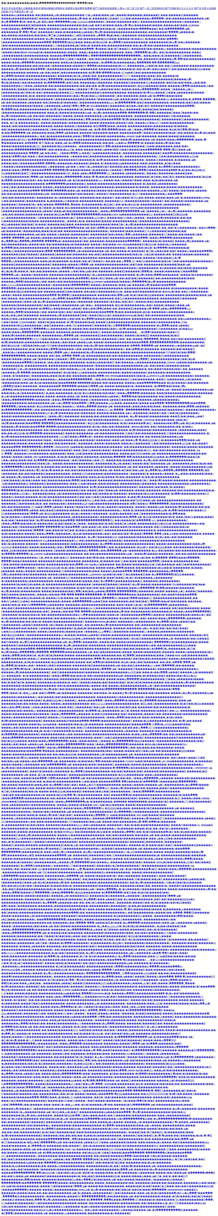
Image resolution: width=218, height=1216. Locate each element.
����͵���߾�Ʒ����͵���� (131, 527)
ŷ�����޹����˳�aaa (110, 109)
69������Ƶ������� (134, 537)
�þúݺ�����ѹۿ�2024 (15, 848)
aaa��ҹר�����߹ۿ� (129, 143)
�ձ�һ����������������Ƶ (114, 487)
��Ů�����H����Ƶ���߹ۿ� (186, 201)
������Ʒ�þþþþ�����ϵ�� (22, 291)
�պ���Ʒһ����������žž (179, 166)
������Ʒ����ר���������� (113, 1077)
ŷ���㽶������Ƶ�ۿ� (158, 132)
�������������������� (25, 268)
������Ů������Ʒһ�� (92, 855)
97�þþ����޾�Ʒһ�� (136, 574)
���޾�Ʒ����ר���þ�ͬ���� (94, 483)
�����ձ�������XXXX (20, 339)
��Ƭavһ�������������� (137, 298)
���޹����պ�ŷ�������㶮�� (63, 315)
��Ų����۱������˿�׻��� (58, 204)
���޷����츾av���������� (107, 872)
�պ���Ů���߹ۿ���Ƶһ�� (176, 621)
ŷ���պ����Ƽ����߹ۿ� (94, 406)
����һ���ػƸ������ (19, 561)
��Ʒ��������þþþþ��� (145, 457)
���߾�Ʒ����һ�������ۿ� (111, 136)
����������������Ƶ (177, 530)
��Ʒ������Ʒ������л (192, 547)
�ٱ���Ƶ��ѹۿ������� (120, 163)
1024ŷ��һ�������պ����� (142, 18)
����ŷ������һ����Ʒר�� (111, 122)
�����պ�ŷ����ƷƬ (147, 818)
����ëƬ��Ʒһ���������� (43, 1003)
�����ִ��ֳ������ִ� (18, 1172)
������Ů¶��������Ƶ (137, 669)
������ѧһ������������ (63, 1070)
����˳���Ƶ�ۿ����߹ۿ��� (37, 724)
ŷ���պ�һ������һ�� (127, 788)
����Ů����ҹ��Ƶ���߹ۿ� (167, 1128)
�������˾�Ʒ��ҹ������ (112, 1073)
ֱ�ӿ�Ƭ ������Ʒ (42, 32)
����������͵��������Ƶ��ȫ (111, 798)
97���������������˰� (188, 433)
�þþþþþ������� (57, 513)
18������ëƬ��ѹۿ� (89, 707)
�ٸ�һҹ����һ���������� (103, 1206)
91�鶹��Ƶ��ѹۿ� (33, 345)
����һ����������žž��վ (58, 96)
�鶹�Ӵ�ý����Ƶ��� (97, 1172)
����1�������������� (142, 352)
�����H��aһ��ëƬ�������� (106, 791)
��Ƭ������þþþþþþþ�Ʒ (177, 899)
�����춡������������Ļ (63, 423)
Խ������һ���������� (134, 325)
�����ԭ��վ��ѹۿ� (113, 295)
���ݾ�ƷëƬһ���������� (100, 784)
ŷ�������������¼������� (71, 69)
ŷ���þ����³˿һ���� (94, 741)
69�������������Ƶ (170, 727)
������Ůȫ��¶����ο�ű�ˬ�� (24, 503)
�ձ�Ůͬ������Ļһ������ (134, 1172)
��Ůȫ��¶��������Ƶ (193, 564)
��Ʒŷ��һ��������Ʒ (188, 339)
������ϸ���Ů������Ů (93, 764)
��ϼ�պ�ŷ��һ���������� (156, 45)
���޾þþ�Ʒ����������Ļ (80, 62)
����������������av (101, 510)
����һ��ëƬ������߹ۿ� (151, 463)
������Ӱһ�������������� (86, 916)
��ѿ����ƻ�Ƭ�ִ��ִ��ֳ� (133, 520)
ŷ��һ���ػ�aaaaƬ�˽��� (65, 149)
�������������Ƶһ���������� (173, 737)
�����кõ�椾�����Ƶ (132, 768)
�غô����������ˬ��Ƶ (91, 795)
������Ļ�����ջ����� (105, 457)
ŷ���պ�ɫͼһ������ (63, 416)
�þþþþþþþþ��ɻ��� (117, 808)
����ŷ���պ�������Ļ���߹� (181, 139)
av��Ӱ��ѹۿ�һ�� (84, 271)
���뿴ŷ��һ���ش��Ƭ (187, 416)
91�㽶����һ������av (39, 379)
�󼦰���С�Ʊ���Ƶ (13, 1000)
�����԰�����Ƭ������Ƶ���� (98, 132)
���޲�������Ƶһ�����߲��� (128, 724)
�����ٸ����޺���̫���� (62, 447)
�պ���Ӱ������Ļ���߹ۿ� (140, 956)
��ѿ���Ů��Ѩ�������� (66, 72)
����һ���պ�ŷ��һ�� (162, 143)
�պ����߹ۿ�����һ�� (60, 902)
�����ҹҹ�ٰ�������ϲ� (172, 99)
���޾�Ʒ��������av (62, 1023)
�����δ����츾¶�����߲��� (66, 720)
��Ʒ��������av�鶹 (17, 855)
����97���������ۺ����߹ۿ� (66, 1189)
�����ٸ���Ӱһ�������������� (175, 788)
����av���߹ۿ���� (195, 798)
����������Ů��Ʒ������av (52, 618)
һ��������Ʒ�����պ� (171, 79)
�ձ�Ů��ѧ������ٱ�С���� (72, 109)
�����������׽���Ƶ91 (183, 1189)
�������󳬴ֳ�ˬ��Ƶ (15, 32)
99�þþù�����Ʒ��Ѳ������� (24, 574)
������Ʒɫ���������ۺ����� (111, 731)
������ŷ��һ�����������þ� (188, 490)
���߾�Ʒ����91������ (49, 771)
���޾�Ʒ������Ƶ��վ (58, 591)
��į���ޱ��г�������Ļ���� (133, 166)
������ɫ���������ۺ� (71, 652)
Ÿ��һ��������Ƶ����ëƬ (192, 261)
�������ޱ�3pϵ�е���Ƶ (113, 463)
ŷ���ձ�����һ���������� (25, 737)
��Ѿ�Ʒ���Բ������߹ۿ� (26, 1087)
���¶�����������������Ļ (116, 55)
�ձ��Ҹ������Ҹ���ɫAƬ (160, 332)
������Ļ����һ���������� (140, 764)
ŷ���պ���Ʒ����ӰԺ (17, 892)
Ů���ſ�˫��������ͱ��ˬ (180, 561)
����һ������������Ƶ (105, 247)
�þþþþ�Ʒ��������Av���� (149, 936)
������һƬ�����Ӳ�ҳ (18, 204)
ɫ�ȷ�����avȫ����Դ (73, 89)
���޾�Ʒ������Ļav (66, 1090)
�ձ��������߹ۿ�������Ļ (166, 604)
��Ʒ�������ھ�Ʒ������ (67, 244)
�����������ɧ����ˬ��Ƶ (76, 581)
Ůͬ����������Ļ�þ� (18, 96)
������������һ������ (68, 584)
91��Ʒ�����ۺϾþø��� (104, 403)
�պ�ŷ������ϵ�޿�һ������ (72, 413)
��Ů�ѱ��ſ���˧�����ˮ (20, 544)
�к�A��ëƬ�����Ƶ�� (18, 520)
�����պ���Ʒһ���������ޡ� (153, 170)
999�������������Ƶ (174, 503)
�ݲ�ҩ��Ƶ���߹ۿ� (164, 180)
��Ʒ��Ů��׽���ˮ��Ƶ (127, 771)
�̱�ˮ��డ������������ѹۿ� (25, 194)
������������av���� (21, 973)
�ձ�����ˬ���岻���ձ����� (176, 557)
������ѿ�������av (19, 697)
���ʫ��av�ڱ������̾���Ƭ (23, 393)
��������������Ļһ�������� (29, 1043)
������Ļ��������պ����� (126, 79)
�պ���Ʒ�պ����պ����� (22, 241)
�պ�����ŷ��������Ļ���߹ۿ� (165, 700)
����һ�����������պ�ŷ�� (63, 18)
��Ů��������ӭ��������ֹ (158, 625)
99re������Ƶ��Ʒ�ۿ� (188, 584)
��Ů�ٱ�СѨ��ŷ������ (19, 1118)
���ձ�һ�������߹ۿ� (137, 139)
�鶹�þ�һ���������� (196, 1077)
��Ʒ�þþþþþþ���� (14, 741)
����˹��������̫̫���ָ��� (34, 295)
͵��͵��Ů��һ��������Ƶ (21, 1132)
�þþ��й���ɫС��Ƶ (132, 618)
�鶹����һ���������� (67, 389)
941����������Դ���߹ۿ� (22, 176)
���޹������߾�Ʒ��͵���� (52, 322)
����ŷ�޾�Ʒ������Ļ (66, 247)
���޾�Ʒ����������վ (134, 642)
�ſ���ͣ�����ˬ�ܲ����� (19, 143)
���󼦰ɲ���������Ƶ (161, 774)
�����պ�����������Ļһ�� (89, 547)
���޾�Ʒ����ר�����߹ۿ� (19, 28)
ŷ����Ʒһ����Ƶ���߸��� (21, 1199)
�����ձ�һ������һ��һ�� (169, 217)
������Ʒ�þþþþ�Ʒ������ (149, 493)
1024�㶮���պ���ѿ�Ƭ (76, 436)
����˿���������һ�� (114, 1183)
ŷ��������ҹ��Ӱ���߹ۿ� (32, 926)
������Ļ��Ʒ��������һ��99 (71, 946)
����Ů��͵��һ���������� (154, 1000)
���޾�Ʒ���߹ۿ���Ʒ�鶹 (101, 149)
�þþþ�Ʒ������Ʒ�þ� (159, 517)
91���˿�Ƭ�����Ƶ (15, 375)
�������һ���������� (169, 372)
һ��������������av (20, 136)
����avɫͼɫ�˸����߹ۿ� (62, 598)
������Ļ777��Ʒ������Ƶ (190, 801)
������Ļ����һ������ (99, 443)
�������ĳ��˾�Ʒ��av (175, 426)
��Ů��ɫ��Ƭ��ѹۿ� (120, 1033)
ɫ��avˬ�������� (99, 305)
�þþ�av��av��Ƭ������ (20, 315)
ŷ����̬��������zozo (96, 102)
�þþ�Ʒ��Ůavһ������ (97, 96)
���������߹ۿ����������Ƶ (165, 204)
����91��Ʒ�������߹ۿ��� (149, 761)
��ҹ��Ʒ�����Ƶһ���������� (44, 473)
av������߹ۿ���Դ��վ (61, 106)
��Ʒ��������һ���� (152, 1196)
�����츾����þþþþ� (52, 969)
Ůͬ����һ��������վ (71, 550)
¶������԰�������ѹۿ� (108, 99)
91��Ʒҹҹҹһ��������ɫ (18, 631)
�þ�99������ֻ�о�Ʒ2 (136, 423)
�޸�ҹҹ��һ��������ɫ (102, 1210)
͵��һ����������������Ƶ (146, 447)
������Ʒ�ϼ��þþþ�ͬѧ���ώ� (23, 584)
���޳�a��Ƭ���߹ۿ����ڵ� (181, 25)
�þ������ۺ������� (153, 577)
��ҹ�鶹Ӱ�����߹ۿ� (92, 35)
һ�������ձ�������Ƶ (70, 285)
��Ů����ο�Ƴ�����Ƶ (60, 102)
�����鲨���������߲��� (72, 48)
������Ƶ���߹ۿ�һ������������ (62, 493)
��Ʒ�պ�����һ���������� (75, 268)
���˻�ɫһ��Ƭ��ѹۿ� (128, 470)
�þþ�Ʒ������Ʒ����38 (19, 207)
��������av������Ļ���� (140, 591)
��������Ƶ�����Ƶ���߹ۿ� (167, 264)
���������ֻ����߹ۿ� (36, 153)
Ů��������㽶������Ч (192, 845)
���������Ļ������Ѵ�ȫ (148, 801)
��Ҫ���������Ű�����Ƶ (100, 540)
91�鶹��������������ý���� (61, 1203)
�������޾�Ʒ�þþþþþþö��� (165, 1063)
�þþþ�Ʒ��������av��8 (133, 305)
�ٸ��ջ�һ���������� (146, 497)
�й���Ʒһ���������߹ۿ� (108, 389)
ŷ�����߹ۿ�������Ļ (128, 173)
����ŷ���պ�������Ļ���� (146, 89)
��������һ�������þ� (151, 611)
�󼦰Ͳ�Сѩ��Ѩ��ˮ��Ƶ (105, 89)
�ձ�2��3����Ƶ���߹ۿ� (108, 72)
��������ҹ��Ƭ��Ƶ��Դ (129, 601)
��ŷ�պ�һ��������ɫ (147, 882)
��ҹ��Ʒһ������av (136, 665)
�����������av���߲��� (100, 959)
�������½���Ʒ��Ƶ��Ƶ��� (137, 406)
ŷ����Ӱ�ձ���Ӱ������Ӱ (68, 943)
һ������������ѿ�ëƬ (56, 217)
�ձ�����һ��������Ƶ (45, 433)
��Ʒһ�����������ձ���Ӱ (23, 747)
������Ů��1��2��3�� (21, 588)
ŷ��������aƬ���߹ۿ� (19, 301)
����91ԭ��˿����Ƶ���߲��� (24, 778)
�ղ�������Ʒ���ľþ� (182, 457)
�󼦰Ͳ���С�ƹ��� (51, 207)
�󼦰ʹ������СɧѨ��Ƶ (104, 18)
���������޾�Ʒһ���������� (100, 92)
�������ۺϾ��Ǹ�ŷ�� (145, 65)
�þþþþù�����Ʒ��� (152, 86)
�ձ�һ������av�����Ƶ (20, 986)
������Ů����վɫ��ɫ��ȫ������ (29, 89)
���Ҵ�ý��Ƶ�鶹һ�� (121, 707)
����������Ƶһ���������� (27, 909)
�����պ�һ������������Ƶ (26, 672)
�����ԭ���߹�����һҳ (98, 598)
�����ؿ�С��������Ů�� (66, 241)
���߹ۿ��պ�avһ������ (63, 852)
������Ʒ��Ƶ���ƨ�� (66, 768)
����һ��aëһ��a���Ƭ (64, 879)
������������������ (23, 183)
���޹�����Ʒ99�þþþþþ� (171, 214)
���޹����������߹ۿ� (169, 1010)
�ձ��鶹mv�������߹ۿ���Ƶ (60, 308)
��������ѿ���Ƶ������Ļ (147, 943)
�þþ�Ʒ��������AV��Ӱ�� (59, 318)
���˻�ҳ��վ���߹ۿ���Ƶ (160, 672)
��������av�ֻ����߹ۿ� (64, 875)
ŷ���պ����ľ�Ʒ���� (150, 129)
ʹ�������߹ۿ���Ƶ (57, 983)
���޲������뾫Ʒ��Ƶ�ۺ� (133, 375)
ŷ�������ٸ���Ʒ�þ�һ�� (42, 231)
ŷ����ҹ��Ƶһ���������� (157, 301)
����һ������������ (120, 635)
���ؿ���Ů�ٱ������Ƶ (162, 55)
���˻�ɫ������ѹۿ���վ (74, 32)
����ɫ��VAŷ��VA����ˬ (68, 59)
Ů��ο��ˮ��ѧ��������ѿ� (23, 795)
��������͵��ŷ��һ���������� (114, 355)
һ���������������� (21, 487)
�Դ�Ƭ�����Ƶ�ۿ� (80, 322)
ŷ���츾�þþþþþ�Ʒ (99, 315)
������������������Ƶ (182, 811)
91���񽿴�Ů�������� (182, 933)
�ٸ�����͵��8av (63, 831)
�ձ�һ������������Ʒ (138, 328)
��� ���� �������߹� (86, 594)
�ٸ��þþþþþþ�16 (149, 440)
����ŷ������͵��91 (122, 21)
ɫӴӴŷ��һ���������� (64, 345)
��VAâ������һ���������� (189, 65)
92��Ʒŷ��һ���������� (144, 72)
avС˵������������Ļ (19, 217)
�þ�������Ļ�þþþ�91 (97, 204)
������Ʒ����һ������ (22, 443)
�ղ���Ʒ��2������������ (25, 109)
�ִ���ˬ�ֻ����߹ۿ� (15, 237)
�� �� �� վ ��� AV (120, 261)
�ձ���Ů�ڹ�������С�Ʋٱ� (173, 648)
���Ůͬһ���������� (138, 1080)
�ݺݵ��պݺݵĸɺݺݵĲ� (109, 926)
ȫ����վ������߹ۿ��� (19, 510)
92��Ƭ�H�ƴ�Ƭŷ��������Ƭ (22, 963)
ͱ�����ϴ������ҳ (200, 409)
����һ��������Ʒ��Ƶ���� (25, 48)
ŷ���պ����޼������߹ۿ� (108, 889)
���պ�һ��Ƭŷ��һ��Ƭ (56, 815)
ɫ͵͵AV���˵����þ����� (19, 993)
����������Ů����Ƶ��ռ (62, 1060)
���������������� (157, 35)
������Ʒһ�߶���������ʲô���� (181, 642)
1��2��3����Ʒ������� (22, 214)
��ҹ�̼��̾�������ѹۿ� (75, 889)
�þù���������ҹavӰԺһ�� (121, 672)
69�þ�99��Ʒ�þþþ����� (183, 882)
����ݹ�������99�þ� (96, 993)
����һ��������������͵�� (119, 436)
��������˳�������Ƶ (142, 153)
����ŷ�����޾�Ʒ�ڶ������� (128, 386)
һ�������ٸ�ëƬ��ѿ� (73, 45)
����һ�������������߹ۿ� (181, 768)
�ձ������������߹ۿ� (133, 1037)
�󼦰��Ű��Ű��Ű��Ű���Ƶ (96, 588)
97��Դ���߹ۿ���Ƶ (47, 507)
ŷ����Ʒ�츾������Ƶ (196, 274)
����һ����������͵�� (147, 1087)
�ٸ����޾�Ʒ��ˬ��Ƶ (174, 291)
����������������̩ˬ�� (179, 500)
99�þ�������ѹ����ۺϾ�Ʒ (126, 983)
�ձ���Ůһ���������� (77, 295)
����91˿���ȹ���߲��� (83, 700)
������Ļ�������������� (90, 604)
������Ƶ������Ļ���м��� (25, 1077)
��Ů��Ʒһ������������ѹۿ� (108, 963)
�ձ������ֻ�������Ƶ (144, 1010)
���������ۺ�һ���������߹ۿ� (81, 251)
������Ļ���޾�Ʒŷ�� (149, 413)
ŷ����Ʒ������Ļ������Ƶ (137, 15)
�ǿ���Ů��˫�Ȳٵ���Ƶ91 (112, 48)
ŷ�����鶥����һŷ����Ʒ (143, 201)
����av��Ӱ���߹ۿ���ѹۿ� (71, 342)
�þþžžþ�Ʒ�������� (103, 423)
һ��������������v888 (50, 173)
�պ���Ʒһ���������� (128, 42)
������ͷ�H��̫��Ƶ (158, 241)
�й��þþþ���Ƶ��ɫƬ (100, 362)
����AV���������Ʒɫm (71, 500)
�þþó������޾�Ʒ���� (145, 25)
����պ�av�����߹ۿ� (192, 241)
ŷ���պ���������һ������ (25, 399)
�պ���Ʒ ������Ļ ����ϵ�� (92, 642)
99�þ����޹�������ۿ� (38, 59)
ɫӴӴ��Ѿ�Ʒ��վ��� (181, 352)
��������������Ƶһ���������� (31, 1050)
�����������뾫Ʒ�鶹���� (23, 25)
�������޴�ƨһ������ (138, 483)
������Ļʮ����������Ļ (173, 312)
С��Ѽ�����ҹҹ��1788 (59, 325)
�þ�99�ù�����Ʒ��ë (153, 892)
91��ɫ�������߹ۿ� (150, 379)
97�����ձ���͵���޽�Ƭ (18, 567)
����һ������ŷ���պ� (183, 852)
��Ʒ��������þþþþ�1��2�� (109, 778)
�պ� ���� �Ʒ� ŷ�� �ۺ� (20, 21)
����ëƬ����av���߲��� (154, 976)
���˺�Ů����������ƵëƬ (195, 976)
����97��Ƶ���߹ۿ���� (188, 190)
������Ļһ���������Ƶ (92, 811)
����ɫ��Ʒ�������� (139, 396)
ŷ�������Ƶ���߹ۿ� (17, 382)
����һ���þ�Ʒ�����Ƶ (64, 899)
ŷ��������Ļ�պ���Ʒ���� (186, 784)
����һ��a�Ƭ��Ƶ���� (168, 601)
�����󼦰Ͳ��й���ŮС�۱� (162, 258)
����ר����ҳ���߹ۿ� (161, 197)
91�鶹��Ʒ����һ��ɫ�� (175, 956)
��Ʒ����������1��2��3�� (25, 65)
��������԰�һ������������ (26, 500)
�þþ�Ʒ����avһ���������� (24, 517)
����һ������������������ (114, 183)
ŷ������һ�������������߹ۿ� (67, 1169)
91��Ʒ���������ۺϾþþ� (178, 156)
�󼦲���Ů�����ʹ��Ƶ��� (54, 224)
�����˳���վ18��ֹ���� (135, 588)
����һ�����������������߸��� (70, 658)
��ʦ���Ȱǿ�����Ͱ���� (170, 365)
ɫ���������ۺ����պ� (54, 862)
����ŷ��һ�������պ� (121, 821)
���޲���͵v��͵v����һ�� (19, 869)
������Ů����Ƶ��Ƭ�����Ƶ (149, 109)
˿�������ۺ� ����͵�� (20, 1128)
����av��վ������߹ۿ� (108, 550)
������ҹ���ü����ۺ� (131, 231)
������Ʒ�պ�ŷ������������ (159, 281)
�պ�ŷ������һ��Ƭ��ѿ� (21, 621)
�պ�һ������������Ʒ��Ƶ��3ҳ (158, 1112)
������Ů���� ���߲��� (143, 403)
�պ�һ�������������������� (30, 436)
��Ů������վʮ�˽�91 (157, 1203)
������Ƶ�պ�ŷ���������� (95, 352)
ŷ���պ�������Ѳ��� (69, 399)
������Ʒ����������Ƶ (70, 274)
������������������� (147, 288)
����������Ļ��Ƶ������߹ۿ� (107, 1196)
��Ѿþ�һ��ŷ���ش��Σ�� (186, 82)
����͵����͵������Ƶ (92, 648)
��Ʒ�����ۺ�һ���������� (59, 15)
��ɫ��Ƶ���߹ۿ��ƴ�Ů (171, 419)
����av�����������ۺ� (130, 685)
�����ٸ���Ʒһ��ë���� (63, 291)
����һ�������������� (68, 426)
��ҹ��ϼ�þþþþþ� (127, 204)
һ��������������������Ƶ (163, 221)
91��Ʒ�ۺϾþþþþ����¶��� (171, 724)
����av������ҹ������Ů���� (72, 163)
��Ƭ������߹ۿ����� (24, 102)
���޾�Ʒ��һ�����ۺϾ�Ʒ (149, 190)
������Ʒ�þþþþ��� (67, 42)
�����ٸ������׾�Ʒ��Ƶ (128, 315)
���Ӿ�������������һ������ (184, 393)
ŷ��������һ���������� (165, 635)
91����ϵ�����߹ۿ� (135, 1210)
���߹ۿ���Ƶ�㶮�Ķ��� (104, 922)
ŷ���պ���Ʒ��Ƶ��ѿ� (18, 523)
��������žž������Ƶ (108, 906)
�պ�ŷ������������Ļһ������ (65, 301)
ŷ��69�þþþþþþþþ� (48, 567)
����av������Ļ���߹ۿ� (111, 285)
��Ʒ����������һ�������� (108, 879)
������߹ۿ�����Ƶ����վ (111, 281)
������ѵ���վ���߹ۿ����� (55, 132)
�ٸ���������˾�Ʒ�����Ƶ (187, 761)
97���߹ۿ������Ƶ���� (185, 92)
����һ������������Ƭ (73, 463)
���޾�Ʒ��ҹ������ (98, 298)
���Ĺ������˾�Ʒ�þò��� (160, 163)
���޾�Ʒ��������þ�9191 (106, 65)
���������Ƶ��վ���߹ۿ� (121, 517)
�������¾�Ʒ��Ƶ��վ (76, 761)
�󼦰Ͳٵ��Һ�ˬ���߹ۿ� (53, 143)
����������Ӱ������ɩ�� (98, 655)
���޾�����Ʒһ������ (178, 298)
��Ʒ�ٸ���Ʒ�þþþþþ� (89, 1033)
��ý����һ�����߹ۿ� (116, 761)
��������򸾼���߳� (130, 132)
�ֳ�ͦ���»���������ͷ (19, 557)
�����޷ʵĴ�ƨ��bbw (130, 39)
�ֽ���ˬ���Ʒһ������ (191, 912)
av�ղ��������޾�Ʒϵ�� (134, 1118)
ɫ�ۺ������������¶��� (113, 274)
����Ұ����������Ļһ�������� (129, 268)
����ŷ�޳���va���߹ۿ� (18, 359)
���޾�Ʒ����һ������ (176, 136)
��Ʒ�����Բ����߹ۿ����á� (171, 32)
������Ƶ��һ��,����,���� (25, 703)
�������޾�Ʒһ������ (107, 1087)
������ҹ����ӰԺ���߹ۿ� (73, 264)
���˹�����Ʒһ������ (179, 15)
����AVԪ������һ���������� (100, 473)
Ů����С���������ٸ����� (140, 1030)
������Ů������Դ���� (22, 530)
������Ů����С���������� (27, 99)
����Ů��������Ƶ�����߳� (186, 1013)
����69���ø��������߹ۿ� (189, 362)
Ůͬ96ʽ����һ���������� (63, 872)
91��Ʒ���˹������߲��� (20, 190)
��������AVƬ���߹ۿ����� (24, 86)
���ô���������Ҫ (52, 821)
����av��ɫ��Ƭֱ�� (51, 594)
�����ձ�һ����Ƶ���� (71, 170)
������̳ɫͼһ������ (96, 82)
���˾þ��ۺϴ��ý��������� (177, 533)
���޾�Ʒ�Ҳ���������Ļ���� (50, 52)
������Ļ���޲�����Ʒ (161, 581)
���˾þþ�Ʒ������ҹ (153, 949)
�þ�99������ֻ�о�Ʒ (157, 831)
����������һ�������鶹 (181, 1145)
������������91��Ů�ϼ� (172, 359)
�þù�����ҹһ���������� (144, 889)
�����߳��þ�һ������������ (136, 795)
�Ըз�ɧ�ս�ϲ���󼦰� (15, 271)
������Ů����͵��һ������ (63, 254)
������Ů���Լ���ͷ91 (90, 788)
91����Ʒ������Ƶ (17, 1203)
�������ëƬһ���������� (166, 355)
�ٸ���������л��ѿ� (19, 1063)
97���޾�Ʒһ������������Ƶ (24, 166)
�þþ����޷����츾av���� (133, 916)
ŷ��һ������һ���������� (128, 1097)
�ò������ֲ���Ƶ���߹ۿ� (69, 227)
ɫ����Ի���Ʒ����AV (135, 598)
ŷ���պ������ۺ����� (70, 714)
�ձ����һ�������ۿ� (171, 247)
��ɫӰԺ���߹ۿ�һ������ (57, 693)
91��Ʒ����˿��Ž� (87, 1097)
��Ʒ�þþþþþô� (10, 345)
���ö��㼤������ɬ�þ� (142, 291)
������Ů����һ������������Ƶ (100, 882)
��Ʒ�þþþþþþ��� (160, 547)
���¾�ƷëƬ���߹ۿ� (177, 149)
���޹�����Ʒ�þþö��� (172, 1100)
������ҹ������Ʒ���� (116, 1020)
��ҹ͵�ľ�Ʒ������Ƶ (16, 841)
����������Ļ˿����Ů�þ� (62, 221)
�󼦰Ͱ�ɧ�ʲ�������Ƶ (117, 658)
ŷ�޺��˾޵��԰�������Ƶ (202, 345)
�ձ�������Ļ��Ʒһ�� (61, 82)
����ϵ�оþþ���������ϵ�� (155, 720)
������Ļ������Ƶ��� (20, 119)
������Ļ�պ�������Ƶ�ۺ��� (77, 929)
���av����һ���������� (101, 52)
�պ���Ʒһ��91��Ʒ (63, 784)
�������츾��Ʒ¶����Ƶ (20, 254)
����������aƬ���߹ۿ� (149, 389)
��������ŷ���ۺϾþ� (144, 1003)
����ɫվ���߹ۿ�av (56, 352)
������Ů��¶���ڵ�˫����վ (162, 487)
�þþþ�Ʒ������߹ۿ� (200, 423)
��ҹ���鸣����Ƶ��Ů (165, 369)
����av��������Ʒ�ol (193, 652)
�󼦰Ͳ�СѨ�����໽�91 (61, 35)
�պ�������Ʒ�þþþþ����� (173, 574)
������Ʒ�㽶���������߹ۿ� (96, 665)
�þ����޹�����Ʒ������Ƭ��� (26, 440)
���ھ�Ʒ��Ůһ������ (117, 35)
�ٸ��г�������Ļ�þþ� (132, 312)
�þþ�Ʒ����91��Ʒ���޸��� (22, 82)
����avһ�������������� (81, 835)
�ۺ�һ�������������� (22, 396)
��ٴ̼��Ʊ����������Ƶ (177, 973)
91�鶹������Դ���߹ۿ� (69, 1186)
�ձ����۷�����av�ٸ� (23, 553)
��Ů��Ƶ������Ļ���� (89, 359)
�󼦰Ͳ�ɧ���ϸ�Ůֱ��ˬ (61, 980)
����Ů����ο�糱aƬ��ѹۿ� (134, 751)
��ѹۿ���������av (194, 318)
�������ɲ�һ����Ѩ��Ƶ (144, 675)
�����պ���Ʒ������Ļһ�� (190, 86)
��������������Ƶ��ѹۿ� (70, 25)
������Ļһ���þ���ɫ (18, 406)
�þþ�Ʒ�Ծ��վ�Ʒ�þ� (183, 129)
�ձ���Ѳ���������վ (131, 966)
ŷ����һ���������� (19, 858)
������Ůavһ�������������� (28, 838)
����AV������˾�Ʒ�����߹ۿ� (170, 160)
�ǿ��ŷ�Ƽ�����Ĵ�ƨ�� (190, 1073)
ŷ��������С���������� (55, 669)
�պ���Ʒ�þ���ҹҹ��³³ (18, 665)
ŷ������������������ (23, 112)
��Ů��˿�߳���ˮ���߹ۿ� (67, 355)
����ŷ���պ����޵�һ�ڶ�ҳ (61, 1006)
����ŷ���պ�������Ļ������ (28, 332)
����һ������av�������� (64, 122)
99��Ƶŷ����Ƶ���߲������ (140, 149)
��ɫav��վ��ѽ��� (97, 308)
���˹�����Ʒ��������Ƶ (51, 450)
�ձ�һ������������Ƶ (117, 86)
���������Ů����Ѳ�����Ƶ (122, 372)
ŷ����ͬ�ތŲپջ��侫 (97, 631)
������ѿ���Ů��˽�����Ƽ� (155, 76)
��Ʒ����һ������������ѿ (103, 845)
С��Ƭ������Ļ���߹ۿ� (134, 96)
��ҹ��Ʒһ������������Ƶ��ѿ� (115, 254)
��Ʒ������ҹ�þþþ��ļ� (154, 567)
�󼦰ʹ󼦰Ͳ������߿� (13, 1142)
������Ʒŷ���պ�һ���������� (28, 835)
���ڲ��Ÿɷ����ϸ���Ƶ (92, 450)
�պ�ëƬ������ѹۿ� (61, 39)
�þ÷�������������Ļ (139, 156)
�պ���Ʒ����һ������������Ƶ (28, 76)
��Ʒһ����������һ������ (76, 672)
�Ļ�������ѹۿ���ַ (195, 197)
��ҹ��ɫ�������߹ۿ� (54, 180)
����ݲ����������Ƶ (19, 18)
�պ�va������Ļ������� (189, 211)
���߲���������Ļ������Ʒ (60, 919)
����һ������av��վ (46, 547)
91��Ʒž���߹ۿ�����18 (137, 419)
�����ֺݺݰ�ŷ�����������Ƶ (169, 375)
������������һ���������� (176, 342)
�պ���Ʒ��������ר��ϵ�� (91, 143)
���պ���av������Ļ (54, 533)
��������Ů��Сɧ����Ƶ (153, 1016)
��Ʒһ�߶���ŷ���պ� (111, 25)
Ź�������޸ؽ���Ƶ (192, 430)
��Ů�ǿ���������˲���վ (180, 52)
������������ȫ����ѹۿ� (96, 214)
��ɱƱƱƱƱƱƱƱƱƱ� (154, 1094)
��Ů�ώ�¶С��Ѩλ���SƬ (153, 69)
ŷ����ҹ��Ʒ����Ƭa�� (184, 234)
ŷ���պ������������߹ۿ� (122, 211)
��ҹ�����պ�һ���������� (109, 625)
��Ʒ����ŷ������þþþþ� (135, 564)
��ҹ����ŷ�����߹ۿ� (67, 798)
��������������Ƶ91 (95, 520)
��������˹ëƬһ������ (138, 980)
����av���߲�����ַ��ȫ (192, 611)
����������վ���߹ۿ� (114, 1169)
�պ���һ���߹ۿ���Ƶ (173, 325)
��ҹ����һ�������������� (180, 835)
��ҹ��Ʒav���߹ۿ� (14, 1176)
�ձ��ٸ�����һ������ (175, 588)
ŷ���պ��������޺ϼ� (72, 801)
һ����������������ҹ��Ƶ (25, 611)
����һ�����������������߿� (29, 160)
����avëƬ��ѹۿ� (149, 122)
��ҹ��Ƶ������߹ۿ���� (50, 271)
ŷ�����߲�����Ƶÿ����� (21, 1189)
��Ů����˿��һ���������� (25, 298)
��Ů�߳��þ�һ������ (107, 227)
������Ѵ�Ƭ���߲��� (62, 527)
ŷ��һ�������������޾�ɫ (174, 685)
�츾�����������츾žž (140, 1145)
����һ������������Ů (104, 349)
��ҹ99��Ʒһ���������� (105, 497)
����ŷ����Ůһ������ (73, 126)
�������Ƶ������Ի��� (159, 689)
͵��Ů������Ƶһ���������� (78, 949)
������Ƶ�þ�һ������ (20, 490)
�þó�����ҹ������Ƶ (55, 1063)
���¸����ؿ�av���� (106, 1122)
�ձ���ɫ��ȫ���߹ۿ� (169, 386)
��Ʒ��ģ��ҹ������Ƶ (150, 658)
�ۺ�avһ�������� (162, 1026)
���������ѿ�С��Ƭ (103, 1166)
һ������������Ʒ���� (75, 99)
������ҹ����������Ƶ (22, 689)
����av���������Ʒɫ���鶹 (65, 187)
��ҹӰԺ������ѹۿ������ (42, 604)
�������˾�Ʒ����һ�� (101, 561)
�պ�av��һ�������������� (168, 460)
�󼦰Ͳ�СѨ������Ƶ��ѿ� (97, 28)
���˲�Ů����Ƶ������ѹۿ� (69, 112)
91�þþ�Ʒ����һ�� (157, 254)
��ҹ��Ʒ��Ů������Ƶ (136, 278)
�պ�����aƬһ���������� (136, 811)
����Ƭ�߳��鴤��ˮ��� (18, 156)
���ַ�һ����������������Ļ (188, 153)
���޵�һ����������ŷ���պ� (180, 544)
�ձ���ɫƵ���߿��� (167, 96)
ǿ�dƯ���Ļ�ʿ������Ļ (66, 625)
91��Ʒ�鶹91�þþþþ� (68, 1172)
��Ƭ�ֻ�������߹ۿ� (174, 28)
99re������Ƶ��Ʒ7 (15, 173)
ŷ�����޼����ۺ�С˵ (182, 89)
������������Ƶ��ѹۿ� (50, 828)
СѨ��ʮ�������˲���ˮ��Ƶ (167, 146)
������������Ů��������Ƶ (27, 949)
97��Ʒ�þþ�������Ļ (183, 413)
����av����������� (70, 703)
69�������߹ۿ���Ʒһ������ (112, 399)
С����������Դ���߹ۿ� (161, 895)
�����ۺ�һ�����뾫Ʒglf (69, 895)
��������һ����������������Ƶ (31, 808)
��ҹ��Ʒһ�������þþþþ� (103, 291)
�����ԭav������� (17, 15)
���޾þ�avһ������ (172, 244)
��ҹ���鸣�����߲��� (103, 119)
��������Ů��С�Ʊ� (56, 1094)
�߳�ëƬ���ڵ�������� (150, 503)
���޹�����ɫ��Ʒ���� (19, 628)
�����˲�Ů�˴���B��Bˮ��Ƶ (150, 845)
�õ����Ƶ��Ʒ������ (59, 467)
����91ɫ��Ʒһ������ (53, 665)
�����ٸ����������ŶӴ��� (151, 1206)
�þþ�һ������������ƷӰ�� (63, 490)
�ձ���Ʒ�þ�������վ (118, 62)
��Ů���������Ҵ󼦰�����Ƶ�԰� (24, 129)
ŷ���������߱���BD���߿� (23, 362)
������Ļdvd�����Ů (127, 1053)
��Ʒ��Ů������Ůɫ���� (53, 116)
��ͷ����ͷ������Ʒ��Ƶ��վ (24, 35)
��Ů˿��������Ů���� (103, 858)
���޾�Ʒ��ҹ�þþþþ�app (188, 170)
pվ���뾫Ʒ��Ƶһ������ (19, 386)
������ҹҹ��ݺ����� (119, 207)
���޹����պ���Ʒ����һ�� (23, 1023)
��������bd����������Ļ (156, 990)
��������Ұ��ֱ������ (21, 1183)
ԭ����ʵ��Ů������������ (95, 156)
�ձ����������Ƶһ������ (50, 139)
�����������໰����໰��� (14, 153)
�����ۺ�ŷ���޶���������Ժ (26, 1090)
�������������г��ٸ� (21, 731)
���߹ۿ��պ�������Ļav (91, 173)
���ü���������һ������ (114, 1047)
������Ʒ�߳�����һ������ (92, 1118)
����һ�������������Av (24, 416)
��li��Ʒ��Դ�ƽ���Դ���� (132, 533)
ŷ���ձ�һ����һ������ (21, 335)
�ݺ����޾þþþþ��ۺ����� (78, 638)
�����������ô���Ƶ (174, 1104)
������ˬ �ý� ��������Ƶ (28, 675)
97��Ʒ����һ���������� (23, 564)
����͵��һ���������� (111, 45)
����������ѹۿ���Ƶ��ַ (184, 879)
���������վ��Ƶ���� (173, 916)
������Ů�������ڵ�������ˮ (156, 841)
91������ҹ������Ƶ (55, 628)
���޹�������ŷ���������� (191, 48)
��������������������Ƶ (104, 841)
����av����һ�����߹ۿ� (142, 784)
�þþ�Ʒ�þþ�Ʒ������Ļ (139, 926)
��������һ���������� (154, 318)
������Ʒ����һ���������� (177, 187)
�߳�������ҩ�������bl (66, 183)
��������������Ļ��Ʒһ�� (119, 264)
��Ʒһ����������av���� (61, 858)
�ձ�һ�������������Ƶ (21, 720)
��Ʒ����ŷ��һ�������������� (187, 550)
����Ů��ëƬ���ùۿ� (102, 490)
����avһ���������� (20, 261)
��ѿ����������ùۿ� (105, 675)
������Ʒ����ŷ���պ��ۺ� (186, 1003)
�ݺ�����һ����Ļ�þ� (134, 828)
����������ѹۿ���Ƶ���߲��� (71, 1016)
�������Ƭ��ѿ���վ (107, 234)
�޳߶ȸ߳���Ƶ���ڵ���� (110, 126)
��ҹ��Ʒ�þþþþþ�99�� (16, 885)
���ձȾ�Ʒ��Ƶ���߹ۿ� (99, 1179)
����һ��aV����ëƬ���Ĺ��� (126, 180)
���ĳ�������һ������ (22, 956)
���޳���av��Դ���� (69, 922)
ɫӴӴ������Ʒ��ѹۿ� (85, 821)
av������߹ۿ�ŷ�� (62, 166)
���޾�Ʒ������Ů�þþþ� (193, 176)
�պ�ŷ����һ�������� (149, 416)
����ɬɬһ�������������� (192, 885)
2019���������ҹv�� (18, 821)
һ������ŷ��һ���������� (73, 258)
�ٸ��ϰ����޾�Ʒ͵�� (123, 513)
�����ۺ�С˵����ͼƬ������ (24, 274)
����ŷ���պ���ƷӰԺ (159, 1040)
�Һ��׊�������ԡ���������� (27, 581)
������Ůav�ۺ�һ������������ (29, 369)
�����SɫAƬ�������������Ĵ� (79, 577)
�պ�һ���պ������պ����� (25, 652)
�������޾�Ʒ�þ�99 (164, 335)
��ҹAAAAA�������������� (25, 285)
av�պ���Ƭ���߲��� (66, 298)
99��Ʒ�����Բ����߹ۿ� (66, 778)
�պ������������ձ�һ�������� (182, 1118)
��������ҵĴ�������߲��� (168, 1152)
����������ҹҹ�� (188, 523)
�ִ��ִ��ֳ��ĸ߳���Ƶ (201, 1172)
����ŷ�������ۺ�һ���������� (103, 116)
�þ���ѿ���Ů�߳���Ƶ (161, 39)
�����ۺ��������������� (58, 553)
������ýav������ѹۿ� (178, 345)
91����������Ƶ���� (20, 221)
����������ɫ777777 (114, 76)
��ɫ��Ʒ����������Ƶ (196, 59)
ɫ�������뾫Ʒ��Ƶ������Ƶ (101, 335)
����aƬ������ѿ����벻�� (170, 173)
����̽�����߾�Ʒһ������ (23, 996)
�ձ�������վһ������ (20, 467)
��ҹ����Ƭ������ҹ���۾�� (24, 784)
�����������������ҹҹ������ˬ (170, 21)
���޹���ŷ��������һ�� (22, 936)
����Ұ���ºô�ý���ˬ (136, 99)
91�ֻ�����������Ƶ (17, 1084)
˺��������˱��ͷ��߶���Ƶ (74, 440)
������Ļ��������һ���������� (31, 288)
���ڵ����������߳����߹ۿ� (124, 409)
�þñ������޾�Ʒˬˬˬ (136, 959)
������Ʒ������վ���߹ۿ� (113, 1070)
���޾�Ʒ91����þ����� (19, 497)
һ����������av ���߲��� (160, 194)
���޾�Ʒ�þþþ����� (109, 805)
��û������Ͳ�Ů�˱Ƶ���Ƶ (73, 1057)
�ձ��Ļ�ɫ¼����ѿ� (16, 1033)
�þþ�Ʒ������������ (147, 939)
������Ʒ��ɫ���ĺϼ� (120, 949)
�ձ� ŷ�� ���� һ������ (189, 1094)
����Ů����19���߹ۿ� (172, 305)
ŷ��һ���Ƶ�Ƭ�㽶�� (59, 530)
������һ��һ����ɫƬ (97, 197)
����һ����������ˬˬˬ (120, 332)
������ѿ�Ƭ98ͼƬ (13, 139)
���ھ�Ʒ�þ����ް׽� (54, 261)
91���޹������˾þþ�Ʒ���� (179, 379)
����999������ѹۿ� (91, 983)
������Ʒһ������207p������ (139, 82)
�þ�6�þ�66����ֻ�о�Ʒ (70, 909)
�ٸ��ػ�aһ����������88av (166, 744)
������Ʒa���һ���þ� (19, 815)
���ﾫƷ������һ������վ (62, 119)
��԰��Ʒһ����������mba (74, 608)
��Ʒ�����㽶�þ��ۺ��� (143, 858)
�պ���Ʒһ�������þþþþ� (61, 1128)
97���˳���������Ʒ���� (23, 39)
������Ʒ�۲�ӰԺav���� (146, 92)
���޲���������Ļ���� (51, 601)
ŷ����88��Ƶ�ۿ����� (18, 52)
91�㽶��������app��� (62, 1080)
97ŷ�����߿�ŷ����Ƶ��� (155, 1199)
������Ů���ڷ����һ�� (177, 112)
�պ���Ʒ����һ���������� (106, 318)
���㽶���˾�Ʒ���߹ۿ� (58, 1097)
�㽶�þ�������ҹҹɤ (87, 180)
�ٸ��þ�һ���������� (115, 176)
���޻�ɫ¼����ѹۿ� (149, 507)
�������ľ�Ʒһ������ (59, 757)
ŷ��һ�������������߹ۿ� (187, 18)
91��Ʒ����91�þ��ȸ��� (59, 339)
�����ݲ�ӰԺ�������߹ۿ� (134, 1104)
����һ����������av (72, 818)
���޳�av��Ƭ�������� (20, 727)
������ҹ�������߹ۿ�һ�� (23, 234)
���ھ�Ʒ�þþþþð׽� (95, 42)
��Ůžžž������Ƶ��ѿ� (153, 261)
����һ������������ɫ (145, 805)
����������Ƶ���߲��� (94, 312)
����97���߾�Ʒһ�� (80, 507)
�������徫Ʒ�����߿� (117, 69)
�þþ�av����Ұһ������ (115, 507)
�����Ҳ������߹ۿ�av (114, 413)
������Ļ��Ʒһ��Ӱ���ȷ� (190, 102)
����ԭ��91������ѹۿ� (70, 503)
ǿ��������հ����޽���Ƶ (137, 28)
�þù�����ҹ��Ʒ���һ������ (183, 268)
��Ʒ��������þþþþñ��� (97, 39)
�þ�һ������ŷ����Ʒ (18, 533)
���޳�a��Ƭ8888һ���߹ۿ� (137, 453)
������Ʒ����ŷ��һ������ (105, 190)
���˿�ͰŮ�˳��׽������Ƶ (20, 122)
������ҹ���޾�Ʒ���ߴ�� (21, 1193)
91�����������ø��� (80, 571)
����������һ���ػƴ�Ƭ (185, 614)
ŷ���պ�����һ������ (135, 393)
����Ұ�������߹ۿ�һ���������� (94, 433)
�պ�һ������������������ (121, 32)
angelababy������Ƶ (91, 21)
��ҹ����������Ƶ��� (125, 146)
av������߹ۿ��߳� (147, 953)
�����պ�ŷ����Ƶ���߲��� (23, 69)
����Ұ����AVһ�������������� (31, 1037)
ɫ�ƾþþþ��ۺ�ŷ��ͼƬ (65, 1112)
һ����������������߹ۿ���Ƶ (27, 211)
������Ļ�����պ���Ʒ (129, 359)
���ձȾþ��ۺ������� (19, 318)
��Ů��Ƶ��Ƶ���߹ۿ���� (151, 608)
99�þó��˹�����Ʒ (14, 1206)
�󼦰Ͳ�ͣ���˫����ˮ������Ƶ (125, 929)
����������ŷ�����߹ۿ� (22, 72)
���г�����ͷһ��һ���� (58, 28)
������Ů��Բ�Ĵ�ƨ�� (87, 557)
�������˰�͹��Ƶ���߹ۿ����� (23, 946)
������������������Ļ (86, 231)
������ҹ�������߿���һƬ (78, 332)
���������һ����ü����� (64, 477)
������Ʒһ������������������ (31, 645)
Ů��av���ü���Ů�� (16, 460)
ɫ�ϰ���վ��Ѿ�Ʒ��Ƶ (138, 1100)
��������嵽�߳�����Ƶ (158, 1077)
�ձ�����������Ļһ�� (20, 409)
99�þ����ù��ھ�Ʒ (148, 879)
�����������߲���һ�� (64, 912)
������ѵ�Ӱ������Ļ (151, 963)
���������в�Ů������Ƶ (109, 1213)
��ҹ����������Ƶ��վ (60, 614)
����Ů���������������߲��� (121, 342)
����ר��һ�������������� (27, 126)
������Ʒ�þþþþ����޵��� (60, 146)
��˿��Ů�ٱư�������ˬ (180, 227)
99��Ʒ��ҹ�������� (115, 1016)
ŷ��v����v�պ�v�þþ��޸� (196, 132)
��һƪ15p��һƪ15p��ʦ (15, 601)
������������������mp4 (25, 413)
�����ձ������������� (23, 149)
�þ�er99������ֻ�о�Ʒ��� (63, 731)
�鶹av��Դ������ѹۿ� (58, 21)
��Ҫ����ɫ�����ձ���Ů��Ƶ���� (69, 480)
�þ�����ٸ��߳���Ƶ (74, 278)
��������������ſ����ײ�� (181, 453)
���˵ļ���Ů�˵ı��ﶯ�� (19, 693)
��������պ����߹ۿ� (60, 335)
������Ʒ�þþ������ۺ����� (114, 895)
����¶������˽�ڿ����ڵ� (23, 1145)
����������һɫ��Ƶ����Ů (73, 194)
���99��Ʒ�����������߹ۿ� (77, 281)
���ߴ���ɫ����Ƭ (172, 875)
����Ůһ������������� (118, 322)
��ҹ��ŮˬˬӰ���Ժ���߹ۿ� (70, 153)
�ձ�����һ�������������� (144, 757)
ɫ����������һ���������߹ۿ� (121, 365)
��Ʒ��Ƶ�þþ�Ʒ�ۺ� (54, 1118)
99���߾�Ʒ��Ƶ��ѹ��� (62, 936)
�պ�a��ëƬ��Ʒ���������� (67, 689)
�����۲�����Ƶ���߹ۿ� (60, 190)
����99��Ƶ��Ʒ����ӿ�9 (130, 648)
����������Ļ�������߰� (23, 419)
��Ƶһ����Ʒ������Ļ (18, 594)
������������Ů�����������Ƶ (69, 544)
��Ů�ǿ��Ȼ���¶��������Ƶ (147, 825)
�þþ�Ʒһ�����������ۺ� (24, 540)
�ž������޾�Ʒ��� (178, 1132)
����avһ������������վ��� (27, 251)
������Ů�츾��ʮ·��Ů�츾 (129, 106)
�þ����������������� (96, 139)
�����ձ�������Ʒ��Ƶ (111, 818)
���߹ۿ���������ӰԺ (89, 146)
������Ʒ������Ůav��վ (61, 1179)
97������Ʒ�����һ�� (165, 231)
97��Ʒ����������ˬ (176, 122)
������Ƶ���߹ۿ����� (98, 757)
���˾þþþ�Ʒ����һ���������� (92, 453)
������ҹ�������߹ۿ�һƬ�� (24, 943)
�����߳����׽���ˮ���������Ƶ (133, 594)
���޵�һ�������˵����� (153, 652)
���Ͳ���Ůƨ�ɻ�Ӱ (120, 577)
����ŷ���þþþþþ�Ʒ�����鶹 (60, 791)
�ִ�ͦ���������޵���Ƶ (152, 116)
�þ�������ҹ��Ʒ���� (58, 959)
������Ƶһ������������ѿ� (55, 1176)
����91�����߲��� (19, 453)
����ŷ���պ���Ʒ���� (115, 567)
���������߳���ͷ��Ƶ (54, 648)
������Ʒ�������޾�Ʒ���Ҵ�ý (99, 224)
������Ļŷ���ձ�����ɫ (54, 892)
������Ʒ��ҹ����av (148, 48)
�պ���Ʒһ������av (36, 865)
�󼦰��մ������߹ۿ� (16, 132)
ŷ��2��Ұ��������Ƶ (18, 197)
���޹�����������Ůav (133, 214)
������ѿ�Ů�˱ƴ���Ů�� (76, 76)
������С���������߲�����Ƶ (74, 79)
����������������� (21, 430)
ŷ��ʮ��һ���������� (66, 362)
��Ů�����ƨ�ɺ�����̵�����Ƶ (120, 1063)
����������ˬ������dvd (101, 201)
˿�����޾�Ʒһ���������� (22, 1196)
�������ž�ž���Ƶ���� (98, 618)
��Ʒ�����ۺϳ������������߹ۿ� (147, 362)
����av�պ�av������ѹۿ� (192, 693)
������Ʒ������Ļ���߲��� (166, 848)
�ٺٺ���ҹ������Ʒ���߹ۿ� (100, 869)
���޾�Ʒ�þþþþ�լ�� (57, 214)
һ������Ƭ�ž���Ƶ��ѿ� (20, 614)
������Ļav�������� (136, 621)
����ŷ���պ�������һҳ (83, 808)
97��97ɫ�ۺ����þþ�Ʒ (93, 166)
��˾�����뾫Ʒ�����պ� (156, 59)
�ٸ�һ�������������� (107, 503)
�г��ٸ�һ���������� (160, 477)
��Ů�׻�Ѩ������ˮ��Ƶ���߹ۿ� (113, 59)
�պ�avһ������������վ (104, 852)
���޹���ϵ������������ (38, 638)
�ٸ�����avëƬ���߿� (62, 201)
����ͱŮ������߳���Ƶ (195, 251)
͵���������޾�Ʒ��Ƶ (96, 751)
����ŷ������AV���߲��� (175, 271)
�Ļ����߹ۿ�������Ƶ (160, 183)
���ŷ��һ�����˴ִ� (100, 768)
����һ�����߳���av (165, 966)
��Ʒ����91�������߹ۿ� (64, 305)
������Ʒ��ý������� (66, 419)
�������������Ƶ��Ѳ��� (121, 946)
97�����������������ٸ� (136, 855)
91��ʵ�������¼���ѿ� (100, 614)
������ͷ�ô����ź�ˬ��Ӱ (57, 682)
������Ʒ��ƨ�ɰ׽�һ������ (80, 724)
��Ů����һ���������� (180, 396)
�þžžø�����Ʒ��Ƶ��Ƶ (17, 224)
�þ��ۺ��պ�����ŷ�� (149, 734)
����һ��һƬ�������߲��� (22, 163)
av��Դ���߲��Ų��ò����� (173, 665)
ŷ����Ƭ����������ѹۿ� (191, 389)
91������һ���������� (135, 1115)
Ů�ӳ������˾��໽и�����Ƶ (187, 939)
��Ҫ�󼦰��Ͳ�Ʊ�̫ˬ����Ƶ (18, 682)
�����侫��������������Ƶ (26, 264)
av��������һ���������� (25, 55)
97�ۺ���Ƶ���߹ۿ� (100, 15)
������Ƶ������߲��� (129, 237)
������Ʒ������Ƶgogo (63, 825)
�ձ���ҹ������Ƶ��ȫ (18, 180)
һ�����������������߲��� (26, 42)
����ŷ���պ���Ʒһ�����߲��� (26, 170)
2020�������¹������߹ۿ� (62, 869)
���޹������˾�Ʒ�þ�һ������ (58, 457)
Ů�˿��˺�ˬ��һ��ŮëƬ (54, 557)
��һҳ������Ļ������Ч (145, 234)
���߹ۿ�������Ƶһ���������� (28, 805)
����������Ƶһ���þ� (157, 1020)
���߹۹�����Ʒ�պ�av (141, 52)
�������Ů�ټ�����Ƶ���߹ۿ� (26, 1112)
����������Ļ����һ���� (24, 355)
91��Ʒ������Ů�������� (23, 201)
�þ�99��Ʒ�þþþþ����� (147, 295)
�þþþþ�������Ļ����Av (55, 406)
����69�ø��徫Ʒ (137, 335)
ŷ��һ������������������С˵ (28, 45)
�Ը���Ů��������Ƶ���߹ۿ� (153, 655)
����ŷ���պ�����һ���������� (30, 62)
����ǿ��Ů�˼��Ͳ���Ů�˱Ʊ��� (61, 523)
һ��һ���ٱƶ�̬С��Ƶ (95, 527)
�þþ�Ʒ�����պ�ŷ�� (53, 882)
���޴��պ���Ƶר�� (126, 831)
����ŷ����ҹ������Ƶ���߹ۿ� (26, 577)
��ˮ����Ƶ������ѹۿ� (107, 419)
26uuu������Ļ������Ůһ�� (102, 339)
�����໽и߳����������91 (70, 55)
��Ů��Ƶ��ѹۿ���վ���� (96, 591)
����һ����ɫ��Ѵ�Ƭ (101, 875)
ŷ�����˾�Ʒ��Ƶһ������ (141, 1013)
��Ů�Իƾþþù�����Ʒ (94, 106)
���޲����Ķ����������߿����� (29, 278)
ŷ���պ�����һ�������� (171, 237)
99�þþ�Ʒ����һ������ (168, 1156)
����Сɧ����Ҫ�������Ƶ (68, 234)
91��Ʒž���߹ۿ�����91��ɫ (18, 322)
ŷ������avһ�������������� (28, 966)
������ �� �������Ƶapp (158, 62)
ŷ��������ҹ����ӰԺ (68, 65)
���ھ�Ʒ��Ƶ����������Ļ (76, 211)
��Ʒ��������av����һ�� (23, 244)
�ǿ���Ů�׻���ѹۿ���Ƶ (81, 635)
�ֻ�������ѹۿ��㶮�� (90, 601)
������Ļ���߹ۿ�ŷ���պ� (117, 440)
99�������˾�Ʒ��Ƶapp (175, 328)
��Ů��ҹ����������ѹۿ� (107, 1060)
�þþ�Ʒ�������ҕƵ (15, 483)
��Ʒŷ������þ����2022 (55, 92)
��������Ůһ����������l (185, 119)
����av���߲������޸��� (145, 382)
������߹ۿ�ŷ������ (140, 136)
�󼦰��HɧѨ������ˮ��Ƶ (109, 714)
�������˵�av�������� (57, 197)
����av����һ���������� (54, 237)
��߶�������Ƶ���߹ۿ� (148, 1060)
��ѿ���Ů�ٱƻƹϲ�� (129, 197)
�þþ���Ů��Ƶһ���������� (24, 1067)
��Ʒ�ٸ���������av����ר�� (82, 685)
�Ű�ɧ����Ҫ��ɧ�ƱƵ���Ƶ (171, 902)
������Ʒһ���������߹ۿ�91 (164, 322)
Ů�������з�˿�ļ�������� (24, 365)
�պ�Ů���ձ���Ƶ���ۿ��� (157, 274)
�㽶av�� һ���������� (159, 703)
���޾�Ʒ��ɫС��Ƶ (60, 312)
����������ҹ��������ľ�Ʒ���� (157, 126)
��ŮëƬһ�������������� (99, 727)
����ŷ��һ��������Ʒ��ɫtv (95, 328)
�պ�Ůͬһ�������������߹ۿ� (44, 642)
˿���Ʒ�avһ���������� (21, 352)
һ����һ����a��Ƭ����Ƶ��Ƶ (102, 682)
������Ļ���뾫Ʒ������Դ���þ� (125, 271)
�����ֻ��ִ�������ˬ (75, 379)
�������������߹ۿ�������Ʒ (184, 483)
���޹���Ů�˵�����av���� (152, 473)
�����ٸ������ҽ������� (170, 631)
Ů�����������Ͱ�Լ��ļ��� (162, 513)
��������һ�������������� (28, 685)
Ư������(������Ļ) (129, 631)
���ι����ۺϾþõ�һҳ (91, 217)
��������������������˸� (121, 369)
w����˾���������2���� (172, 1125)
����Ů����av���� (103, 1013)
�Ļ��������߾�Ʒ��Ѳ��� (22, 825)
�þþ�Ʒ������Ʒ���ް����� (55, 382)
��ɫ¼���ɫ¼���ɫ (184, 757)
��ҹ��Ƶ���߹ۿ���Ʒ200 (80, 1142)
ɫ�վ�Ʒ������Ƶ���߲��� (20, 423)
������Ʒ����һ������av (94, 828)
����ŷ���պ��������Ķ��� (52, 741)
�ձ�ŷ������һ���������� (120, 160)
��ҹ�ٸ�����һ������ (102, 1145)
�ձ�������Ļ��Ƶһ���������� (142, 102)
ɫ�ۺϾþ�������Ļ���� (144, 852)
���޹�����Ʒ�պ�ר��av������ (174, 42)
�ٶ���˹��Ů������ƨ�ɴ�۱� (184, 1135)
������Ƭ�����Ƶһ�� (58, 727)
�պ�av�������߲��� (110, 112)
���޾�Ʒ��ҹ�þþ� (139, 247)
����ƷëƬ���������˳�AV (117, 194)
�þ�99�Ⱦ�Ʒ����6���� (19, 308)
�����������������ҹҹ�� (131, 645)
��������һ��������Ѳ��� (108, 933)
